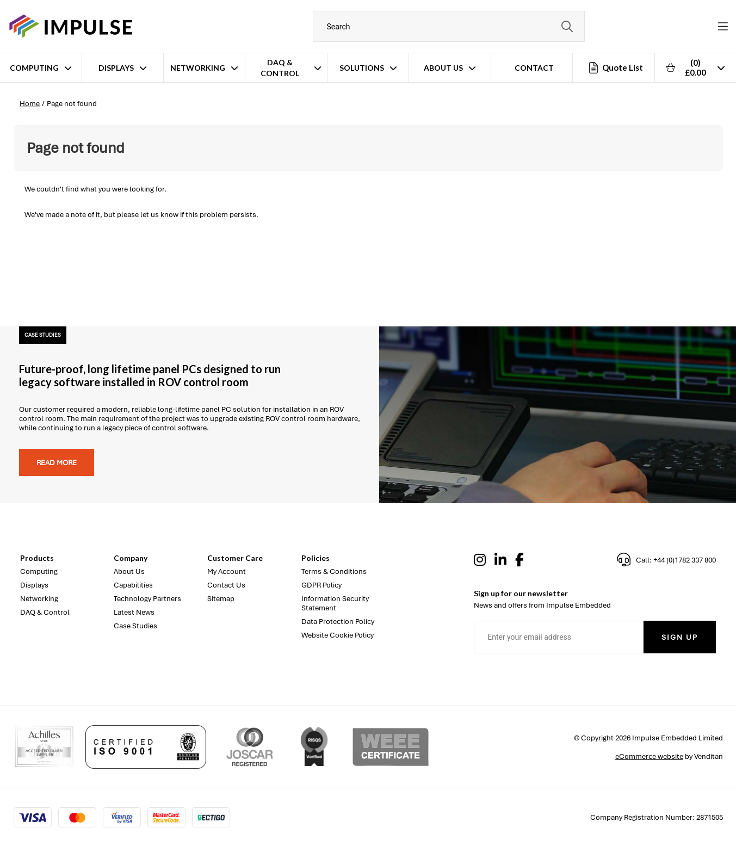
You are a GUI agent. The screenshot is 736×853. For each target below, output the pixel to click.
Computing (34, 67)
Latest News (134, 612)
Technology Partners (147, 598)
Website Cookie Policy (337, 635)
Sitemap (220, 598)
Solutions (361, 67)
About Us (443, 67)
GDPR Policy (321, 585)
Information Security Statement (335, 603)
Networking (197, 67)
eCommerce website (649, 756)
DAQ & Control (280, 68)
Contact (534, 67)
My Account (226, 571)
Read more (56, 462)
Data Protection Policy (337, 621)
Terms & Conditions (334, 571)
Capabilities (133, 585)
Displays (116, 67)
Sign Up (679, 637)
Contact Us (226, 585)
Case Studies (135, 626)
